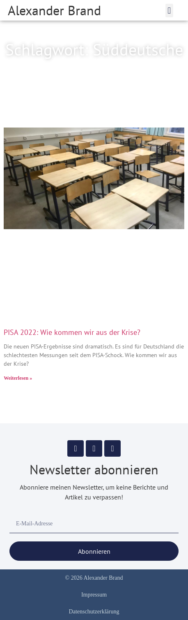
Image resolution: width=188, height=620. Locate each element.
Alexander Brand (54, 10)
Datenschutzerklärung (94, 611)
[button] (169, 10)
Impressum (94, 595)
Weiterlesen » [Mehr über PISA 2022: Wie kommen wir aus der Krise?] (18, 378)
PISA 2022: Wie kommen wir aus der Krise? (72, 332)
